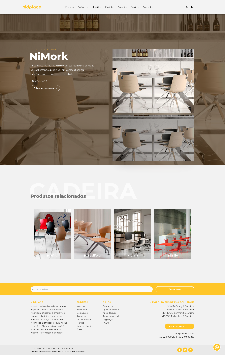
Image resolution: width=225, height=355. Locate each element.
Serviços (135, 7)
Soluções (122, 7)
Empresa (69, 7)
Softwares (83, 7)
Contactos (148, 7)
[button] (45, 88)
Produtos (109, 7)
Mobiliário (96, 7)
